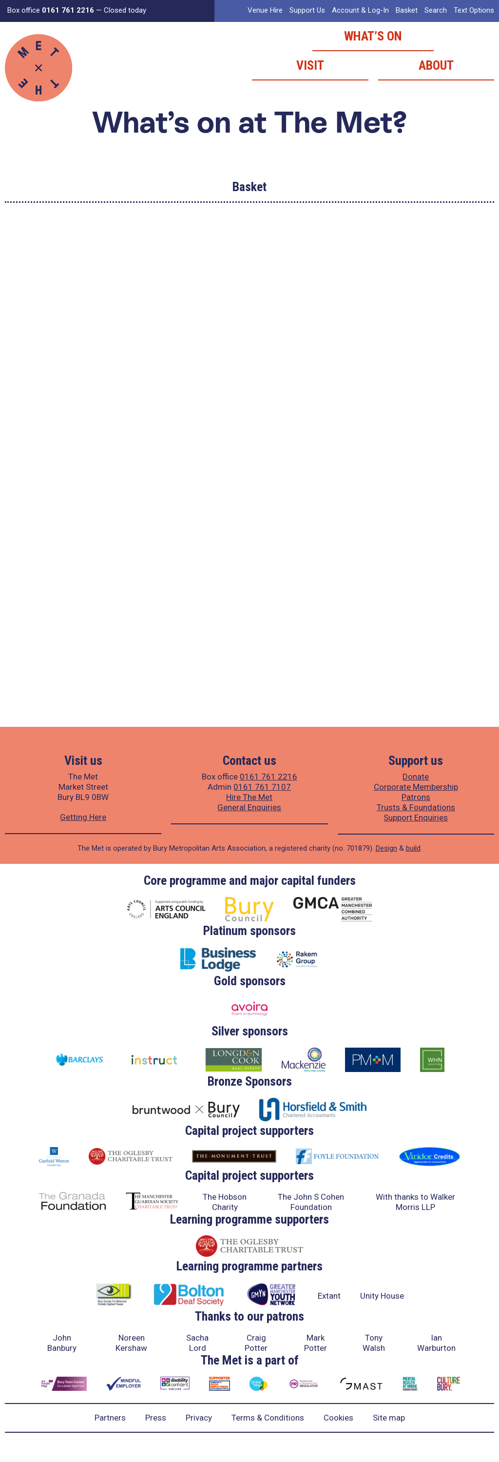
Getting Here (83, 817)
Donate (416, 776)
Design (386, 848)
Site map (389, 1418)
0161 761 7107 (262, 787)
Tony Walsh (374, 1343)
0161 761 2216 (268, 776)
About (436, 65)
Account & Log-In (360, 10)
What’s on (373, 36)
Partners (110, 1418)
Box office (50, 10)
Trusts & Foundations (416, 807)
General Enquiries (249, 807)
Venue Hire (265, 10)
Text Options (474, 10)
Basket (407, 10)
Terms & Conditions (267, 1418)
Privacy (199, 1418)
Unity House (382, 1296)
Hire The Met (249, 797)
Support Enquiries (416, 817)
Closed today (125, 10)
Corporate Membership (416, 787)
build (413, 848)
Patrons (416, 797)
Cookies (338, 1418)
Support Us (307, 10)
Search (435, 10)
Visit (310, 65)
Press (155, 1418)
